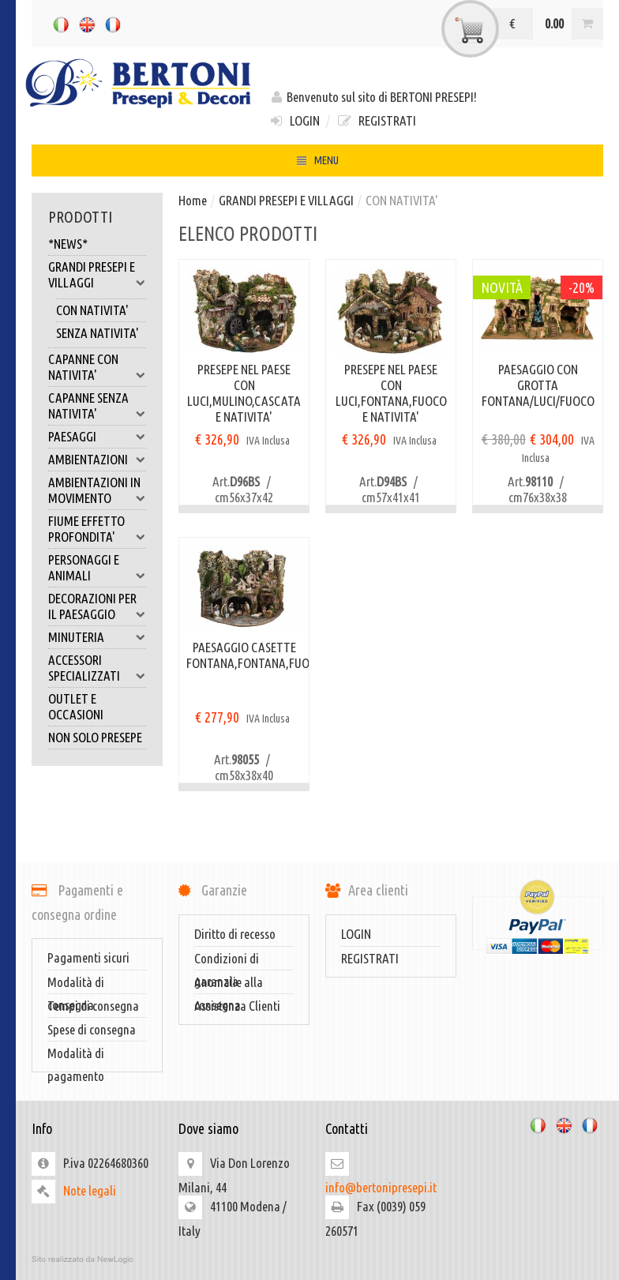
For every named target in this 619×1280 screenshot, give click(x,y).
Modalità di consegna (75, 983)
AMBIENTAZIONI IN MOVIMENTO (97, 490)
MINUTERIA (97, 637)
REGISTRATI (375, 120)
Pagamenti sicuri (88, 957)
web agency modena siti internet (317, 1259)
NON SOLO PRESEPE (95, 737)
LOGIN (294, 120)
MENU (317, 162)
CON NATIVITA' (92, 309)
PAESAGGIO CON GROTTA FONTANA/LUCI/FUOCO (538, 385)
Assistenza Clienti (237, 1005)
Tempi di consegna (93, 1005)
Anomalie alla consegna (228, 983)
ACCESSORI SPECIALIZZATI (97, 668)
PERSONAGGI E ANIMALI (97, 568)
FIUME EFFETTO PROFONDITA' (97, 529)
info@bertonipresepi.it (381, 1187)
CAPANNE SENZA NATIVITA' (97, 406)
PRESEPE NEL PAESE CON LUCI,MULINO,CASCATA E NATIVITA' (244, 393)
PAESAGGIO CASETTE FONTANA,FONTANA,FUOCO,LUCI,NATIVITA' (244, 655)
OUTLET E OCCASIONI (75, 706)
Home (192, 200)
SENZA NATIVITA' (97, 332)
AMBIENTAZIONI (97, 459)
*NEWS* (68, 243)
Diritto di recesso (235, 933)
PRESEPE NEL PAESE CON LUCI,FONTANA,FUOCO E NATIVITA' (391, 393)
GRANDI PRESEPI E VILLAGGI (97, 275)
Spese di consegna (91, 1029)
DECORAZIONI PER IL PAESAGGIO (97, 606)
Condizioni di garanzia (226, 960)
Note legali (89, 1190)
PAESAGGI (97, 437)
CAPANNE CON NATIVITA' (97, 367)
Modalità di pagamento (75, 1054)
